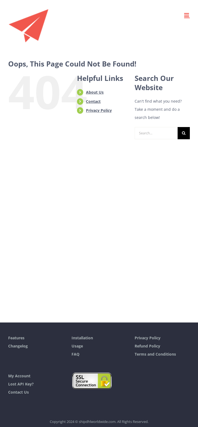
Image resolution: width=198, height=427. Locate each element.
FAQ (75, 354)
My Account (19, 375)
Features (16, 337)
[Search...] (156, 133)
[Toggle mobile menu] (187, 15)
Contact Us (18, 392)
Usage (77, 346)
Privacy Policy (99, 110)
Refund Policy (147, 346)
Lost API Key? (21, 384)
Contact (93, 101)
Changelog (18, 346)
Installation (82, 337)
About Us (95, 92)
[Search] (184, 133)
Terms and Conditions (155, 354)
